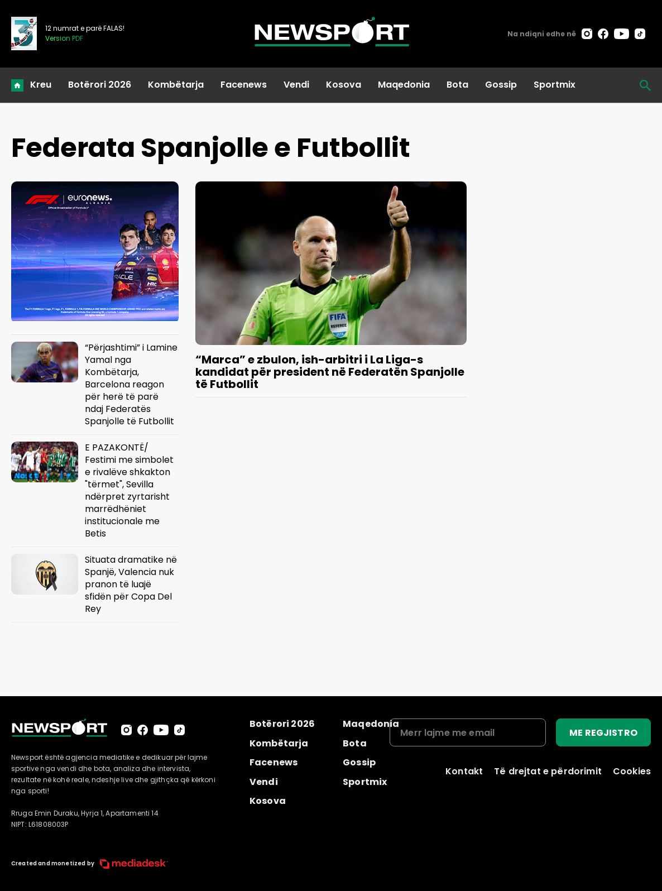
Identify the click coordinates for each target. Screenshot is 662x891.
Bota (457, 84)
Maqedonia (404, 84)
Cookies (632, 771)
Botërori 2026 (99, 84)
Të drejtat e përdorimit (548, 771)
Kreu (40, 84)
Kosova (343, 84)
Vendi (296, 84)
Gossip (501, 84)
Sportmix (554, 84)
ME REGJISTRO (603, 732)
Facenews (243, 84)
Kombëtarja (176, 84)
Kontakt (464, 771)
